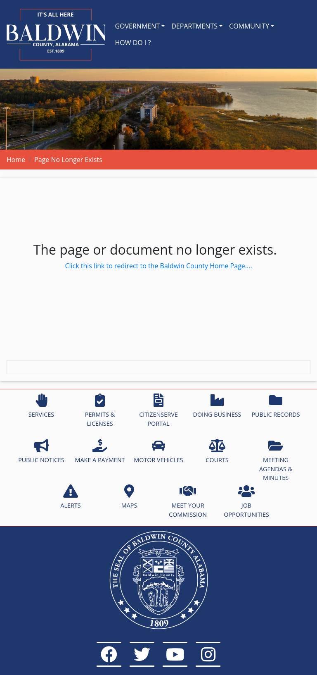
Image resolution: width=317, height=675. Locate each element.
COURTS (217, 451)
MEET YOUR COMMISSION (188, 501)
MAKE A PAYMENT (100, 451)
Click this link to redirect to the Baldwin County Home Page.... (158, 265)
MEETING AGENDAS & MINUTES (275, 460)
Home (16, 159)
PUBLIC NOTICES (41, 451)
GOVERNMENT (137, 26)
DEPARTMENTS (194, 26)
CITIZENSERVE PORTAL (158, 410)
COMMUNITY (249, 26)
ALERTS (70, 496)
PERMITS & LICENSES (100, 410)
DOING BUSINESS (217, 406)
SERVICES (41, 406)
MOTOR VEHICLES (158, 451)
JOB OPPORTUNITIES (246, 501)
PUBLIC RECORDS (275, 406)
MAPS (129, 496)
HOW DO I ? (133, 42)
